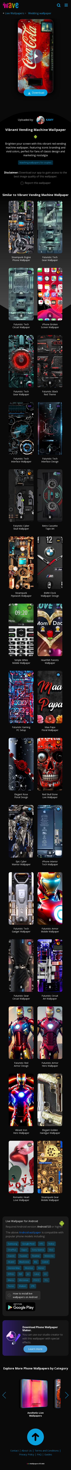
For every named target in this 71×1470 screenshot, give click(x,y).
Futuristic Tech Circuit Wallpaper (21, 326)
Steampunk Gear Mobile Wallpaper (50, 1199)
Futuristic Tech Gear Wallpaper (50, 259)
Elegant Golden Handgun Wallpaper (50, 1131)
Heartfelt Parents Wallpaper (50, 661)
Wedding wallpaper (39, 13)
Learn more (35, 1349)
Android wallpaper (30, 1232)
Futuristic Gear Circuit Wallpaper (21, 997)
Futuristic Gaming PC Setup (21, 729)
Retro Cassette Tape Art (50, 527)
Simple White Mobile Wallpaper (21, 661)
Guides (48, 1454)
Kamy (44, 120)
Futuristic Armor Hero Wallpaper (50, 1064)
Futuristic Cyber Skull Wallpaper (21, 527)
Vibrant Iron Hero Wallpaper (21, 1131)
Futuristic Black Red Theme (50, 393)
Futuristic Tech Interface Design (49, 460)
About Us (27, 1450)
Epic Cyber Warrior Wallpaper (21, 863)
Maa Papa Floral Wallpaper (50, 729)
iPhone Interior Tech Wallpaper (50, 863)
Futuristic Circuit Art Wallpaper (50, 997)
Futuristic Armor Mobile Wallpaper (50, 930)
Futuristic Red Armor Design (21, 1064)
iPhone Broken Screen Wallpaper (50, 326)
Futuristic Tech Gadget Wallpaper (21, 930)
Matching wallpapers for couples (35, 162)
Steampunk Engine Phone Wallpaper (21, 259)
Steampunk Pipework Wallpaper (21, 594)
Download (35, 93)
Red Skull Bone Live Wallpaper (50, 796)
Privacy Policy (26, 1454)
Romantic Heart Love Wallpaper (21, 1199)
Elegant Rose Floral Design (21, 796)
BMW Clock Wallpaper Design (50, 594)
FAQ (39, 1454)
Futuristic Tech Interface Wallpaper (21, 460)
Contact (14, 1450)
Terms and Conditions (47, 1450)
